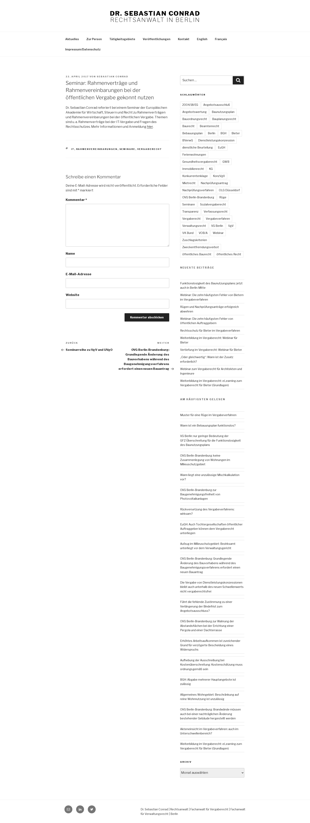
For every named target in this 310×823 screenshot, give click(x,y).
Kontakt (183, 39)
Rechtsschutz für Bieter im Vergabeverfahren (210, 330)
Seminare (127, 149)
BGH (223, 133)
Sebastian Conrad (112, 76)
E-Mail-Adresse (78, 274)
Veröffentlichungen (156, 39)
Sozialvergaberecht (213, 204)
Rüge (222, 197)
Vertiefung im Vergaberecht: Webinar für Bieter (211, 349)
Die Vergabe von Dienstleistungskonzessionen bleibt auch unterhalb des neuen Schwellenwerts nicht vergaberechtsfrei (212, 587)
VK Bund (188, 233)
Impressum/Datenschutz (83, 49)
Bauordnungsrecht (194, 119)
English (202, 39)
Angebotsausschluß (216, 104)
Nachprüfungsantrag (214, 183)
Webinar (218, 233)
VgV (231, 225)
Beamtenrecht (209, 126)
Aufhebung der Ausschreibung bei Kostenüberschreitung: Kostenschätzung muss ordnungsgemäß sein (211, 664)
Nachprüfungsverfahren (198, 190)
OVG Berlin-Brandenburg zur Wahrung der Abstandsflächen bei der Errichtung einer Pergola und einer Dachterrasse (207, 626)
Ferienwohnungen (194, 154)
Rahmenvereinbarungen (97, 149)
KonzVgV (219, 176)
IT (72, 149)
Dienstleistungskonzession (216, 140)
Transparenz (190, 211)
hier (150, 127)
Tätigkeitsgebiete (122, 39)
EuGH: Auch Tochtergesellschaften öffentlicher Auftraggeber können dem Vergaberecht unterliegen (211, 529)
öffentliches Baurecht (196, 254)
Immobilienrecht (193, 168)
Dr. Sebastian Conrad (155, 13)
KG (211, 168)
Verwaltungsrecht (194, 225)
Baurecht (188, 126)
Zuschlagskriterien (194, 240)
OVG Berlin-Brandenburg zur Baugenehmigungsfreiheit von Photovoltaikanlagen (200, 494)
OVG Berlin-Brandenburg (198, 197)
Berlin (211, 133)
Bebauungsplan (192, 133)
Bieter (236, 133)
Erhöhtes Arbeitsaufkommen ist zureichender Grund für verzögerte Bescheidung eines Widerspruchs (210, 645)
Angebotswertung (194, 112)
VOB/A (203, 233)
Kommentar (76, 200)
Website (72, 295)
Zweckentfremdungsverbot (200, 247)
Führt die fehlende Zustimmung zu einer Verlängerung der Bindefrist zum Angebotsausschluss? (206, 606)
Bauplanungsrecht (224, 119)
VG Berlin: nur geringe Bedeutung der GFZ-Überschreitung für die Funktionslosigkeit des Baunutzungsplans (210, 440)
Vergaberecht (149, 149)
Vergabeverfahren (218, 218)
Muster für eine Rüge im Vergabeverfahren (208, 415)
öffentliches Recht (228, 254)
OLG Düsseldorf (229, 190)
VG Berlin (217, 225)
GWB (225, 161)
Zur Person (94, 39)
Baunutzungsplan (223, 112)
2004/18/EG (190, 104)
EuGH (221, 147)
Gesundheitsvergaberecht (199, 161)
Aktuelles (72, 39)
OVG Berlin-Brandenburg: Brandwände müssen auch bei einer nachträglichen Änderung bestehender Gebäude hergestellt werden (210, 714)
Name (70, 253)
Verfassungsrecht (216, 211)
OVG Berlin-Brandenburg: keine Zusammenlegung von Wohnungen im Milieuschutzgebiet (205, 460)
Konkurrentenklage (195, 176)
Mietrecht (189, 183)
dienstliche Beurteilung (197, 147)
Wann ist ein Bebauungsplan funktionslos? (208, 425)
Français (221, 39)
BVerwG (187, 140)
